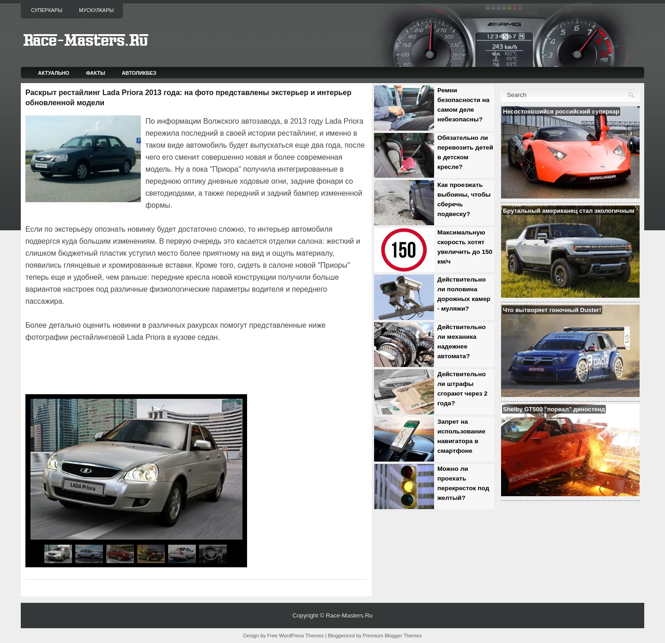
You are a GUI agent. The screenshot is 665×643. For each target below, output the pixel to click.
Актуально (53, 73)
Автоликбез (139, 73)
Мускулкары (96, 10)
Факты (95, 73)
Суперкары (46, 10)
